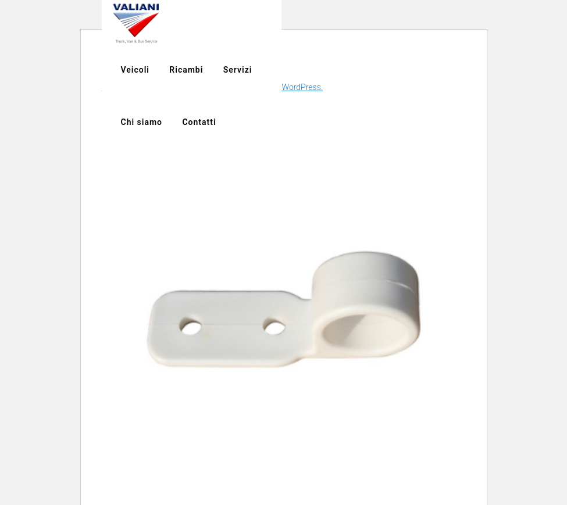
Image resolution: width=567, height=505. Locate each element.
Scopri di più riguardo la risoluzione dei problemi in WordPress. (212, 87)
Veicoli (416, 23)
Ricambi (468, 23)
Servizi (519, 23)
